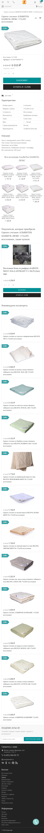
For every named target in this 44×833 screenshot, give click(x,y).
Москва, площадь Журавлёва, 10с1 (14, 750)
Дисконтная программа (8, 820)
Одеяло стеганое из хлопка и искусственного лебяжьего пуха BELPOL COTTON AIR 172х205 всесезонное (19, 684)
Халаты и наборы (7, 790)
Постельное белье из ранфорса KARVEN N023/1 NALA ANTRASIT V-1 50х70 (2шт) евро (21, 271)
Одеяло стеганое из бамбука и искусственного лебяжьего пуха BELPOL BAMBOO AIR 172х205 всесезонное (20, 443)
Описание (6, 136)
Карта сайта (5, 824)
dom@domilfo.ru (9, 759)
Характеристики (9, 100)
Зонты (3, 800)
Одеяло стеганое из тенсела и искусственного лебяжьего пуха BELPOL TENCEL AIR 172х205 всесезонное (19, 408)
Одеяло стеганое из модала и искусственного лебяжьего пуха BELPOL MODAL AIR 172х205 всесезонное (19, 648)
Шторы (4, 792)
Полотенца (5, 786)
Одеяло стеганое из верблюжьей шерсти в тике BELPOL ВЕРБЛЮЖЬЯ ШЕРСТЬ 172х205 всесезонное (19, 479)
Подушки (4, 775)
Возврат (4, 816)
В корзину (22, 80)
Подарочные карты (7, 803)
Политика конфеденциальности (11, 822)
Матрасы (4, 796)
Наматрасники (6, 779)
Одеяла (4, 777)
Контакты (4, 818)
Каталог (6, 6)
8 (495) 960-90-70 (11, 755)
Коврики (4, 788)
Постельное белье (7, 773)
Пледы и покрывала (7, 781)
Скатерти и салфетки (8, 794)
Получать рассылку (33, 739)
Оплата (4, 812)
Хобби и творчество (7, 798)
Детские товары (6, 783)
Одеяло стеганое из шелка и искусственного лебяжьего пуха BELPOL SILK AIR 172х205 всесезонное (18, 372)
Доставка (4, 814)
